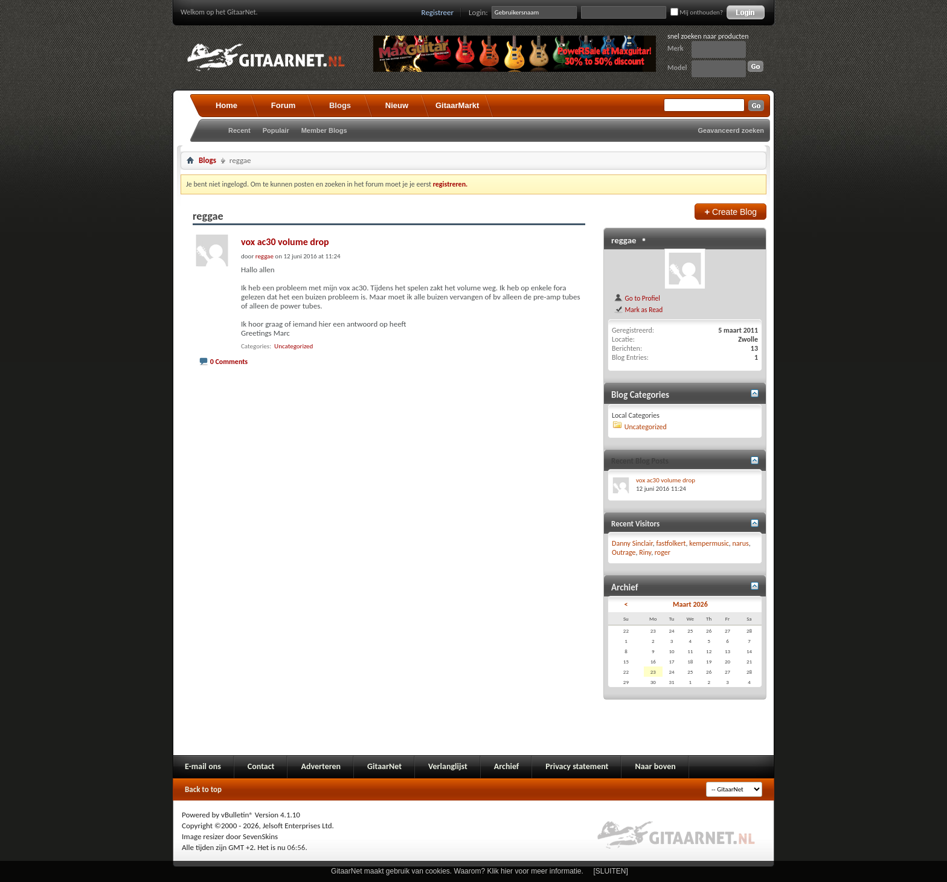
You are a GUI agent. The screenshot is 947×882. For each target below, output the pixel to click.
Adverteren (321, 766)
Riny (645, 552)
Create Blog (730, 211)
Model (677, 67)
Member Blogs (324, 130)
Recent (239, 130)
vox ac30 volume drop (285, 242)
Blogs (340, 105)
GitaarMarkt (457, 105)
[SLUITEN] (611, 871)
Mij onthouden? (696, 12)
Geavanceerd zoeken (731, 130)
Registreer (438, 12)
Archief (506, 766)
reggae (624, 240)
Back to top (203, 789)
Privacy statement (576, 766)
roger (662, 552)
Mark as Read (638, 309)
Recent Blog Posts (640, 460)
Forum (283, 105)
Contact (261, 766)
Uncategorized (293, 346)
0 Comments (229, 361)
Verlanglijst (447, 766)
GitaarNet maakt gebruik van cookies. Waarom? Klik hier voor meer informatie (456, 871)
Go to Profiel (637, 298)
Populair (276, 130)
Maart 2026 (690, 604)
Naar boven (655, 766)
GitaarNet (384, 766)
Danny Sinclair (632, 543)
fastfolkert (670, 543)
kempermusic (709, 543)
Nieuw (396, 105)
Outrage (623, 552)
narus (741, 543)
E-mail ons (203, 766)
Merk (675, 48)
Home (226, 105)
